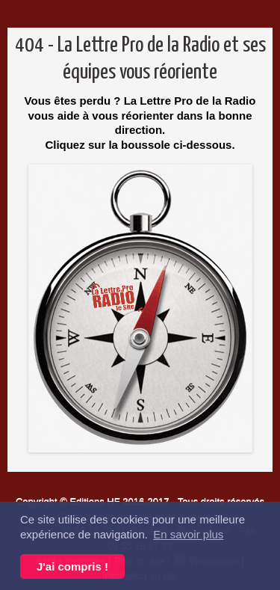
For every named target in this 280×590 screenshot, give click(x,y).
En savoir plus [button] (188, 534)
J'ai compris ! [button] (72, 566)
